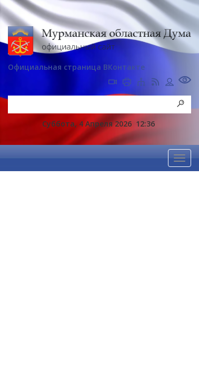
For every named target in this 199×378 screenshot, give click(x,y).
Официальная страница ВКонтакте (76, 67)
